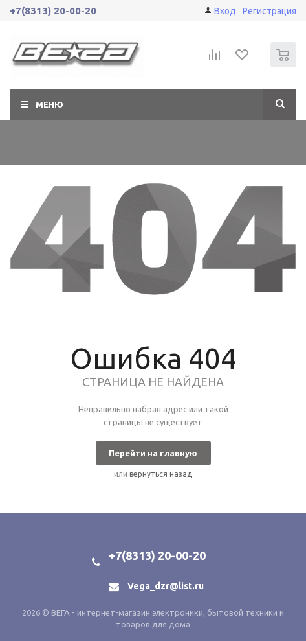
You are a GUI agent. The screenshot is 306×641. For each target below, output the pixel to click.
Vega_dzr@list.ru (165, 586)
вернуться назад (160, 474)
